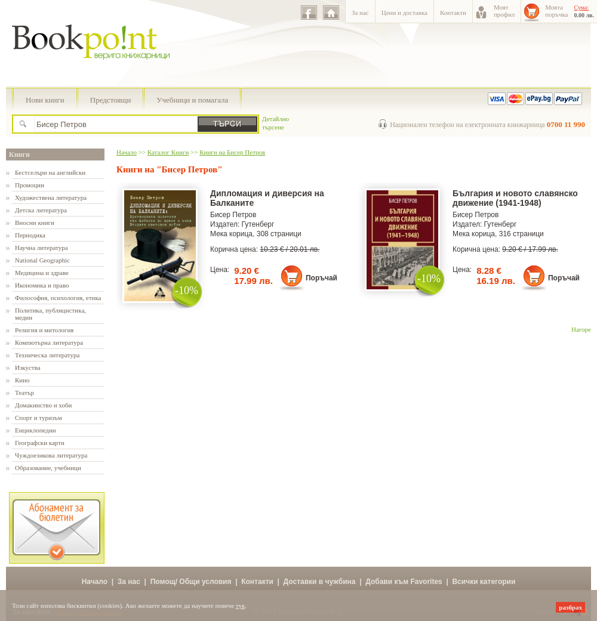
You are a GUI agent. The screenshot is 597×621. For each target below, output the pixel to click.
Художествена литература (51, 197)
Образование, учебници (48, 467)
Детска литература (41, 210)
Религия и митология (44, 329)
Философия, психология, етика (58, 297)
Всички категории (483, 581)
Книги (19, 154)
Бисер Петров (233, 215)
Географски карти (39, 442)
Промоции (29, 185)
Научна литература (41, 247)
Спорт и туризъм (38, 417)
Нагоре (581, 329)
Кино (22, 380)
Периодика (30, 235)
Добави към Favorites (403, 581)
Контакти (453, 12)
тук (240, 605)
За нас (360, 12)
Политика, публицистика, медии (50, 314)
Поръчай (321, 278)
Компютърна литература (49, 342)
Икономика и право (42, 285)
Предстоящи (110, 99)
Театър (24, 392)
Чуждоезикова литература (51, 455)
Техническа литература (47, 355)
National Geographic (42, 260)
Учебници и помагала (192, 99)
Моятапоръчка (556, 11)
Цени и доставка (404, 12)
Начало (126, 152)
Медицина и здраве (42, 272)
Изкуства (28, 367)
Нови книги (45, 99)
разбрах (570, 607)
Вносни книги (34, 222)
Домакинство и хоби (43, 405)
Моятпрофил (504, 11)
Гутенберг (258, 224)
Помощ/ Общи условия (191, 581)
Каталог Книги (168, 152)
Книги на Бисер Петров (232, 152)
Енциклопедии (35, 430)
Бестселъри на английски (50, 172)
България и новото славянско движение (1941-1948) (515, 198)
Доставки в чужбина (320, 581)
